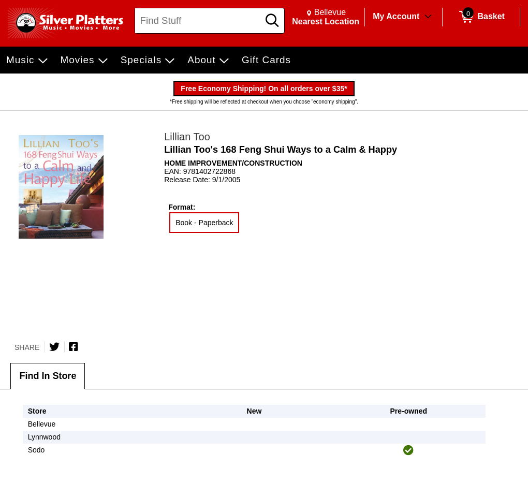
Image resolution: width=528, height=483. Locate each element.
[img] (408, 450)
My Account (396, 16)
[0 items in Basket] (481, 17)
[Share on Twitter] (54, 347)
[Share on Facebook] (73, 347)
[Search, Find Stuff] (198, 20)
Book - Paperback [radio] (204, 222)
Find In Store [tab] (47, 376)
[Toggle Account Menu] (428, 17)
